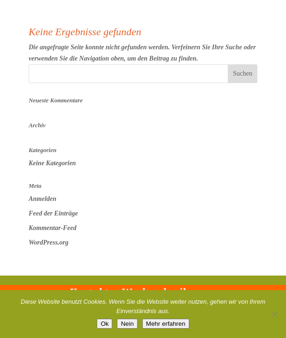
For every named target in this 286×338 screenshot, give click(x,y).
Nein (127, 323)
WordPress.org (49, 242)
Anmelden (42, 198)
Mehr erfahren (166, 323)
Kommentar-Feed (53, 227)
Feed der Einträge (53, 213)
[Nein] (274, 314)
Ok (104, 323)
